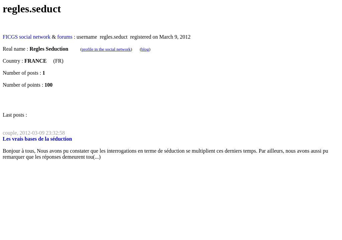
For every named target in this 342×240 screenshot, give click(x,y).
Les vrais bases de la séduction (37, 139)
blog (145, 49)
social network (34, 37)
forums (64, 37)
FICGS (10, 37)
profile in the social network (106, 49)
